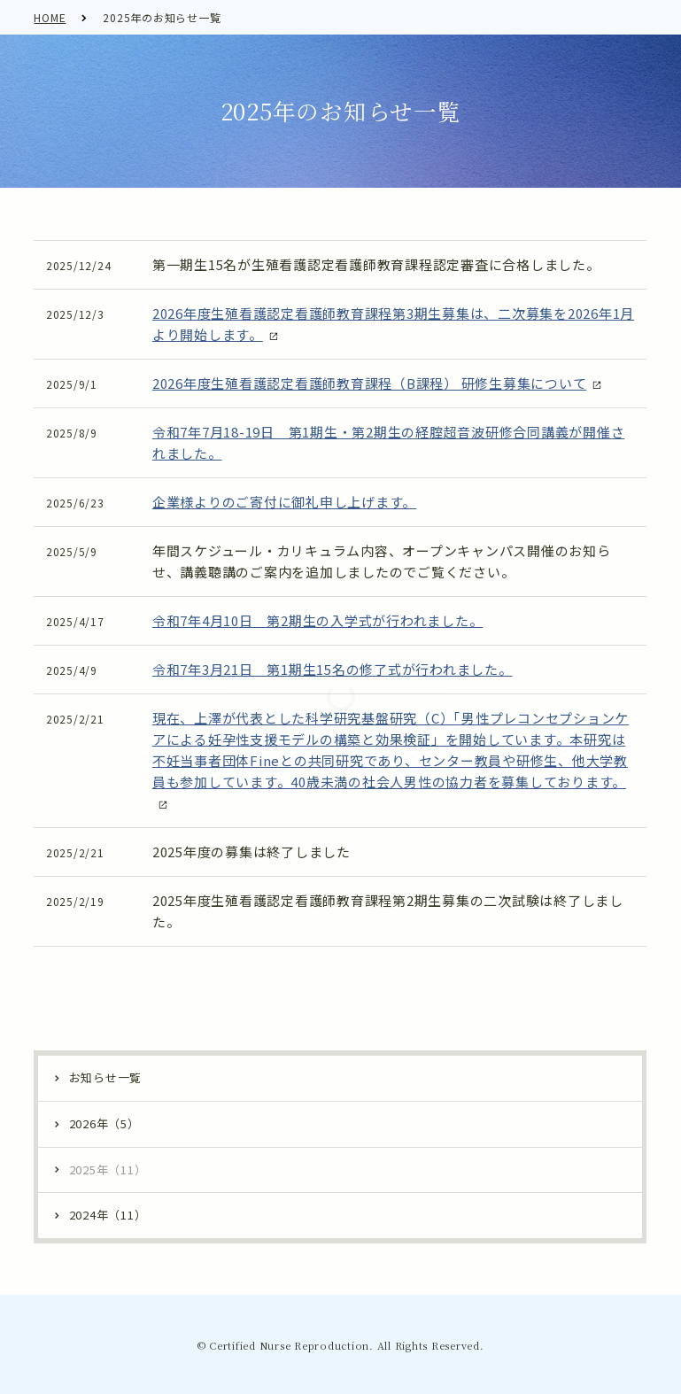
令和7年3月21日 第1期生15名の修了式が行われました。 (332, 669)
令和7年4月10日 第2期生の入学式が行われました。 (318, 620)
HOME (50, 17)
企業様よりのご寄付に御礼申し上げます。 (284, 501)
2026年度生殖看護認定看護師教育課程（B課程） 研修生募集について (369, 383)
